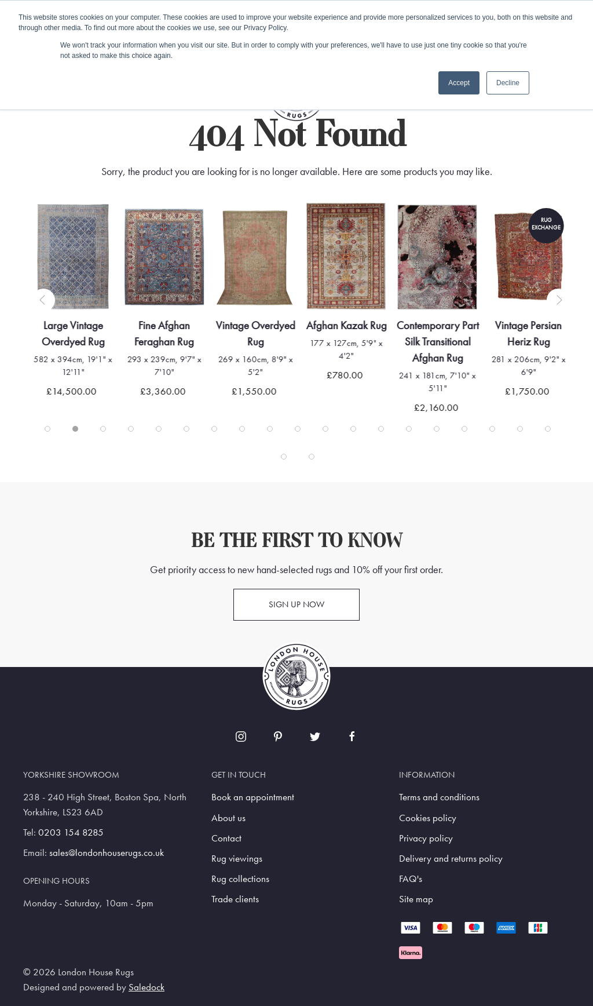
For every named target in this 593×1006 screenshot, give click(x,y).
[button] (43, 300)
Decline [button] (507, 83)
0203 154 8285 (71, 832)
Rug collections (240, 879)
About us (228, 818)
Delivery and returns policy (451, 858)
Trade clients (235, 899)
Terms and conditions (439, 797)
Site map (416, 899)
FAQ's (410, 879)
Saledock (146, 987)
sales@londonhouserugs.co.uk (106, 853)
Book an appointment (252, 797)
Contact (226, 838)
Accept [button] (459, 83)
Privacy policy (426, 838)
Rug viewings (236, 858)
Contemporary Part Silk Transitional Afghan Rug (447, 341)
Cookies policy (427, 818)
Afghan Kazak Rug (356, 325)
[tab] (47, 429)
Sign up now (296, 604)
